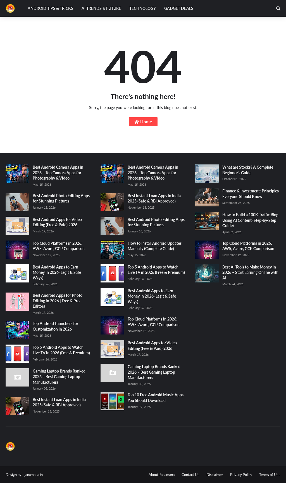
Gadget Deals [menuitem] (178, 8)
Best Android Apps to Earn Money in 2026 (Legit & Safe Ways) (57, 272)
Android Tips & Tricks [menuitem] (50, 8)
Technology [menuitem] (142, 8)
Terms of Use (269, 474)
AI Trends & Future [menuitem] (101, 8)
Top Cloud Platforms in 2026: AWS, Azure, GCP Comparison (59, 246)
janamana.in (34, 474)
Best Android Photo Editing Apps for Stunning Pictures (61, 198)
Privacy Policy (241, 474)
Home (143, 121)
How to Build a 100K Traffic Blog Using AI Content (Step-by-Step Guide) (250, 220)
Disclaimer (214, 474)
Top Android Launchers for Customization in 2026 (55, 326)
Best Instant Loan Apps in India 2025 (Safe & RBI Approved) (59, 402)
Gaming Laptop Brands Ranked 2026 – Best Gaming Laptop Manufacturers (59, 376)
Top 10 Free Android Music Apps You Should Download (155, 397)
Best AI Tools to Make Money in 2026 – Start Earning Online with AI (250, 272)
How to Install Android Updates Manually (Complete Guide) (155, 246)
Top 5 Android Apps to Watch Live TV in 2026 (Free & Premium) (61, 350)
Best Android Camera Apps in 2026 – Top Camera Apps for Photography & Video (58, 172)
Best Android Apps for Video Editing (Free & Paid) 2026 (57, 222)
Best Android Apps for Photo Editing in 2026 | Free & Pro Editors (57, 300)
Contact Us (190, 474)
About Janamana (162, 474)
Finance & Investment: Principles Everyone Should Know (250, 194)
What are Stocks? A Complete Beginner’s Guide (247, 170)
